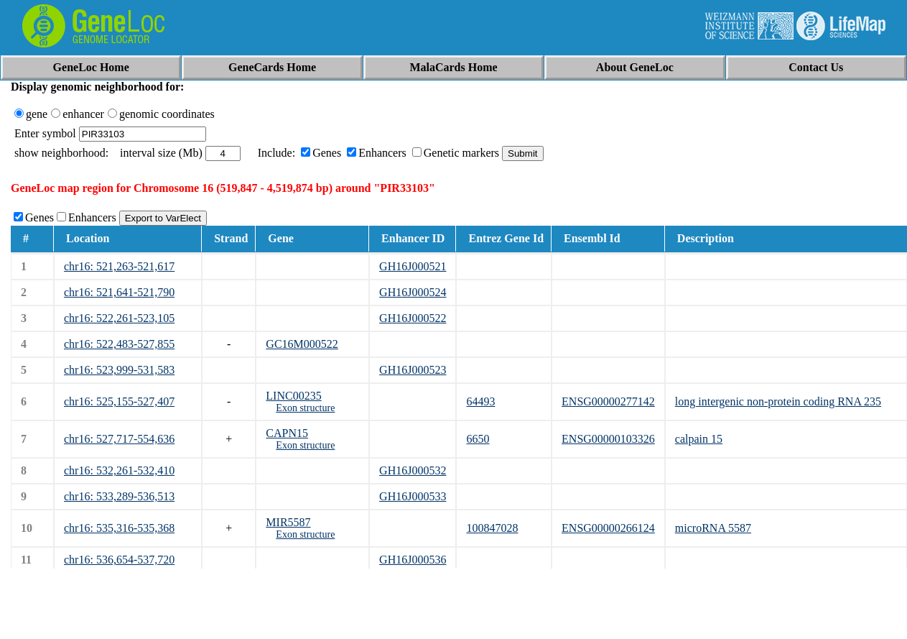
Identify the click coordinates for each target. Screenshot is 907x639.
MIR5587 (288, 522)
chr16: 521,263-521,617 (119, 266)
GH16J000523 (412, 370)
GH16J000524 (412, 292)
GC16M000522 (302, 344)
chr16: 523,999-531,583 (119, 370)
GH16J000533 (412, 496)
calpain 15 (698, 439)
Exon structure (305, 408)
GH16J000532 (412, 470)
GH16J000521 (412, 266)
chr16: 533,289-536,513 (119, 496)
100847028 (492, 528)
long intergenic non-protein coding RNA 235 (778, 401)
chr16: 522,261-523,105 (119, 318)
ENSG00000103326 (608, 439)
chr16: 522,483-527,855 (119, 344)
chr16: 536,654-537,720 (119, 559)
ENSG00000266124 (608, 528)
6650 (477, 439)
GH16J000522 (412, 318)
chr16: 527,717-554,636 (119, 439)
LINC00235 (293, 396)
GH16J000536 (412, 559)
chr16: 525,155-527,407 (119, 401)
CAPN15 (287, 433)
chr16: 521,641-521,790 (119, 292)
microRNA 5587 (713, 528)
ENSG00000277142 (608, 401)
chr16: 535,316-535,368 (119, 528)
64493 (480, 401)
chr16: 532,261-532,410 (119, 470)
